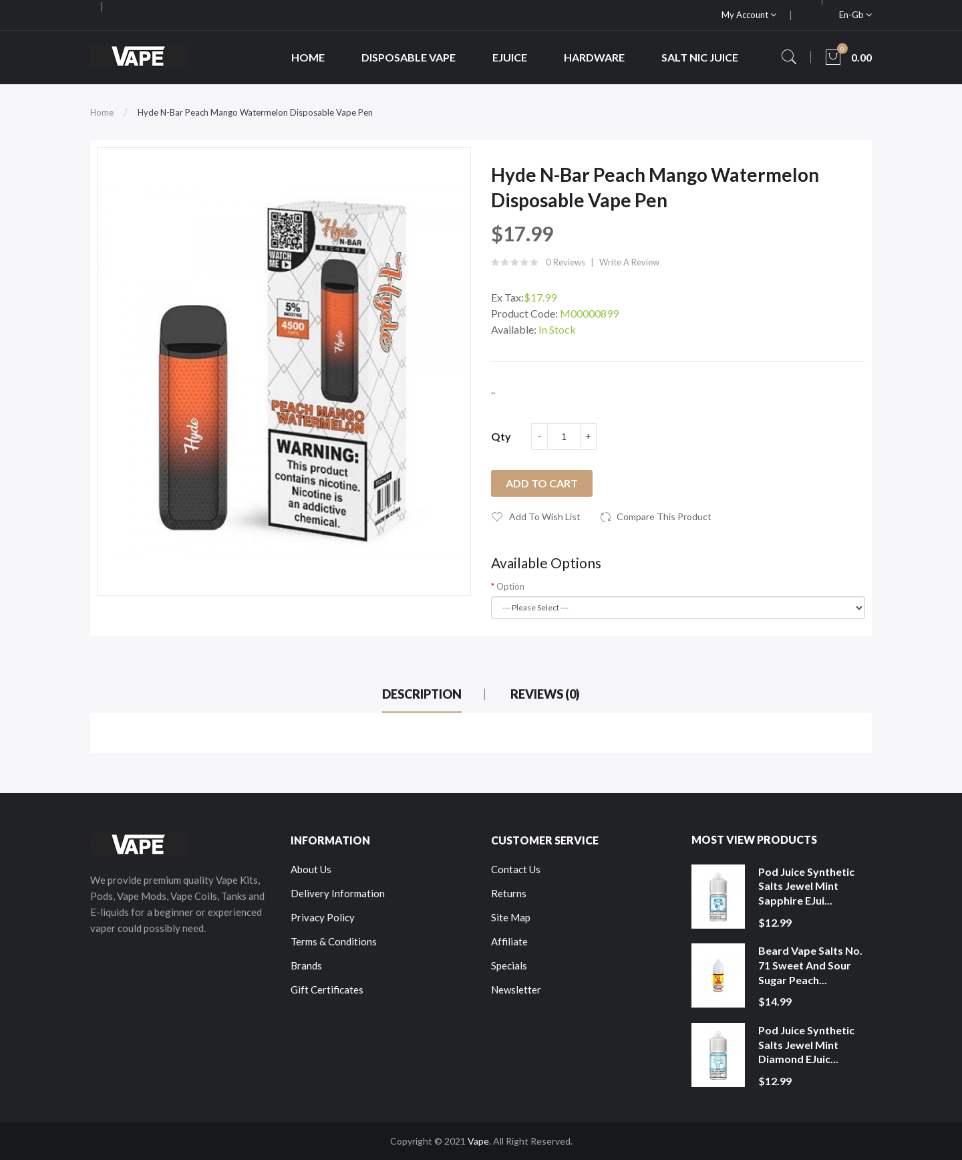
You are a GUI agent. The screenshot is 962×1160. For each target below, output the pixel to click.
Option (510, 586)
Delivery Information (338, 893)
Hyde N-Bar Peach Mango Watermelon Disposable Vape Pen (255, 112)
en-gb (855, 14)
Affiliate (509, 941)
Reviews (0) (545, 694)
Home (102, 112)
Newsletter (516, 989)
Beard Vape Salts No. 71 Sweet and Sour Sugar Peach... (810, 964)
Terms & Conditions (334, 941)
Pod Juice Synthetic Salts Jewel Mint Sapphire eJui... (806, 886)
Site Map (510, 917)
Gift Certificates (327, 989)
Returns (508, 893)
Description (422, 694)
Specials (509, 965)
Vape (478, 1141)
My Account (749, 14)
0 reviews (565, 262)
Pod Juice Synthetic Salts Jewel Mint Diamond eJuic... (806, 1044)
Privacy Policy (323, 917)
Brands (306, 965)
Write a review (629, 262)
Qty (501, 436)
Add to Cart (542, 483)
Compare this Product (664, 516)
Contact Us (515, 869)
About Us (311, 869)
